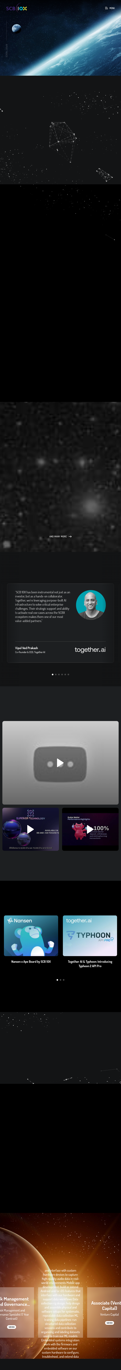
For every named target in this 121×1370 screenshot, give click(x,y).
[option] (60, 38)
